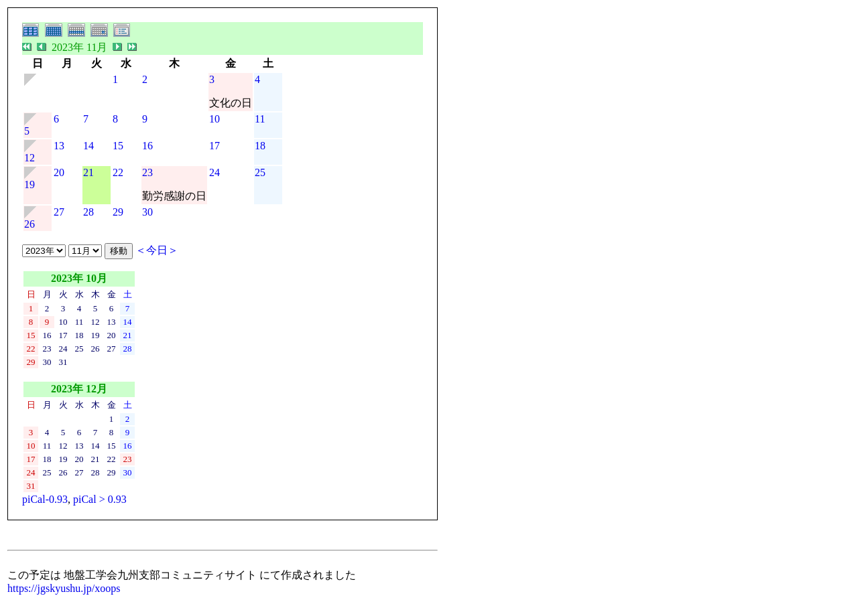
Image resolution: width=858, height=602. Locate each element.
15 (118, 145)
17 (214, 145)
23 (147, 172)
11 (260, 119)
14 (88, 145)
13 (59, 145)
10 (214, 119)
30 (147, 212)
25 (260, 172)
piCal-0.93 (45, 499)
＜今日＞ (156, 250)
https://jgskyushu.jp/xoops (63, 588)
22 (118, 172)
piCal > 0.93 (100, 499)
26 (29, 224)
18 (260, 145)
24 (214, 172)
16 (147, 145)
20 (59, 172)
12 (29, 157)
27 (59, 212)
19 (29, 184)
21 (88, 172)
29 (118, 212)
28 (88, 212)
